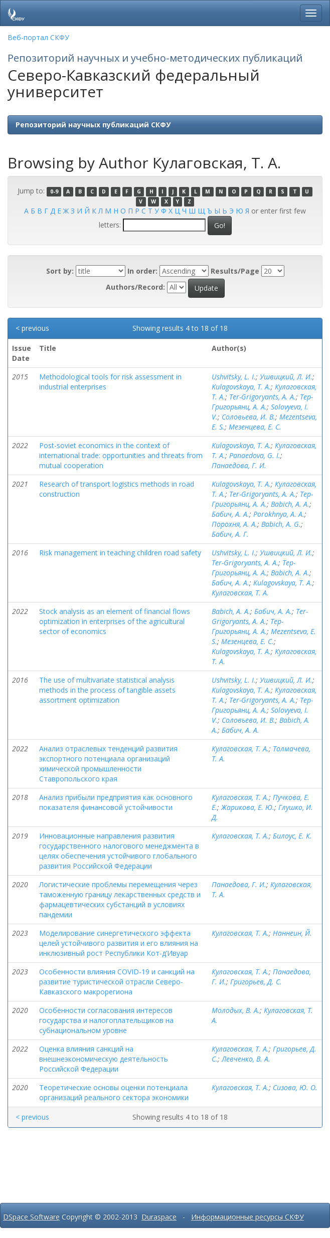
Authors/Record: (135, 287)
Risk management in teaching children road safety (120, 552)
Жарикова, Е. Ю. (247, 807)
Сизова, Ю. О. (295, 1087)
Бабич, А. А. (230, 514)
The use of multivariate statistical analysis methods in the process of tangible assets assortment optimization (107, 690)
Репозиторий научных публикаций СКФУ (93, 124)
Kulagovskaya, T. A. (241, 386)
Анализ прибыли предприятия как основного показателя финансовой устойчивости (116, 802)
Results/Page (235, 271)
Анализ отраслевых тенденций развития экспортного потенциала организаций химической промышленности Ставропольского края (108, 763)
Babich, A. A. (290, 504)
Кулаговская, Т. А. (240, 592)
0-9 (54, 191)
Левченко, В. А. (246, 1059)
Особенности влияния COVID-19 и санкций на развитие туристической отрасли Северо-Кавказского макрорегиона (117, 981)
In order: (142, 271)
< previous (32, 328)
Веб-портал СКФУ (38, 37)
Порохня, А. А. (234, 524)
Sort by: (60, 271)
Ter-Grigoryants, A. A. (262, 396)
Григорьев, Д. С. (256, 981)
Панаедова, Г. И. (239, 465)
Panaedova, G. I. (254, 455)
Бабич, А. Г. (230, 534)
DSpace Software (31, 1216)
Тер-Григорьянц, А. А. (262, 401)
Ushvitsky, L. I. (234, 376)
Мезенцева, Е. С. (255, 427)
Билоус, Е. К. (292, 836)
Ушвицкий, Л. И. (286, 376)
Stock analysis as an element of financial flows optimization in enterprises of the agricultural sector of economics (114, 621)
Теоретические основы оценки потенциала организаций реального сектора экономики (114, 1092)
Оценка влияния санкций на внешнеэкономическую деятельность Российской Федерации (103, 1059)
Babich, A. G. (281, 524)
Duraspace (159, 1216)
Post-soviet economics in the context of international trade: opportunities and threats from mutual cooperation (121, 455)
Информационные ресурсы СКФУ (247, 1216)
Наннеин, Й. (292, 933)
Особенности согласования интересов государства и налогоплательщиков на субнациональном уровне (106, 1020)
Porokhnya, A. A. (278, 514)
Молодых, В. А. (236, 1010)
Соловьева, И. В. (248, 417)
